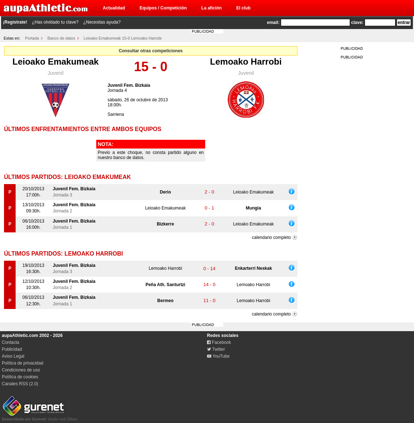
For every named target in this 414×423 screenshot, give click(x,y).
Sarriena (115, 114)
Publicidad (12, 349)
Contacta (10, 342)
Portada (32, 38)
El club (243, 8)
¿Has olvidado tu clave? (55, 22)
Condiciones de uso (21, 370)
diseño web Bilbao (39, 417)
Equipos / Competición (163, 8)
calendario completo (271, 237)
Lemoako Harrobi (245, 61)
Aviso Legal (13, 356)
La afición (211, 8)
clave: (357, 22)
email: (273, 22)
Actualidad (114, 8)
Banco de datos (61, 38)
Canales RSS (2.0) (20, 383)
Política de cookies (20, 376)
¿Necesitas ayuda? (102, 22)
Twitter (216, 349)
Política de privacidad (22, 363)
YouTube (218, 356)
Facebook (219, 342)
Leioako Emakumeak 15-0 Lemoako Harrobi (123, 38)
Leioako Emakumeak (55, 61)
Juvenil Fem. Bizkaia (128, 85)
